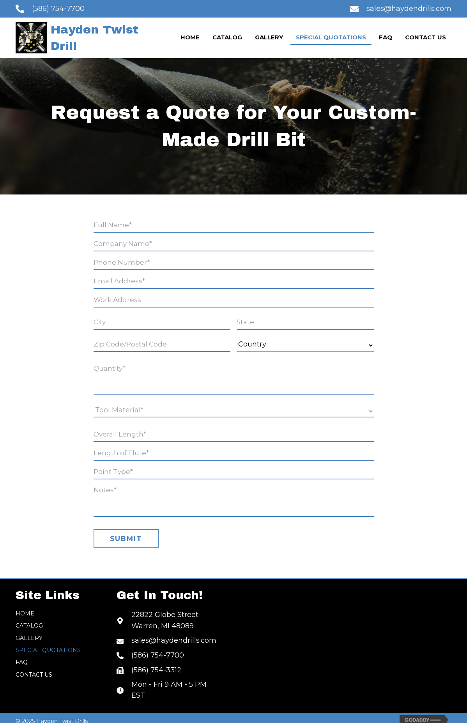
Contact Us (34, 666)
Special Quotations (48, 642)
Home (25, 605)
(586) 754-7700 (58, 8)
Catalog (29, 617)
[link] (190, 38)
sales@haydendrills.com (408, 8)
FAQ (22, 654)
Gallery (29, 630)
